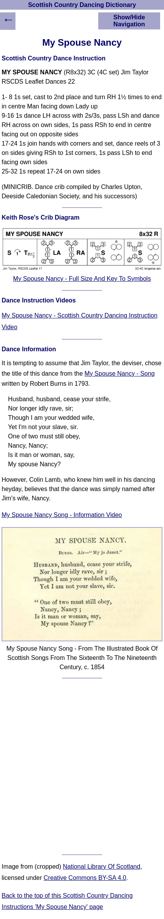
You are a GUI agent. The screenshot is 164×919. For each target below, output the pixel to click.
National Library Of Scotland (101, 866)
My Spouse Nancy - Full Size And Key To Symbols (82, 278)
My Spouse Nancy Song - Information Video (62, 515)
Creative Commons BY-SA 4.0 (85, 877)
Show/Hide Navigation (129, 20)
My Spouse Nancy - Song (120, 373)
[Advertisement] (82, 766)
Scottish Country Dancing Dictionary (82, 5)
